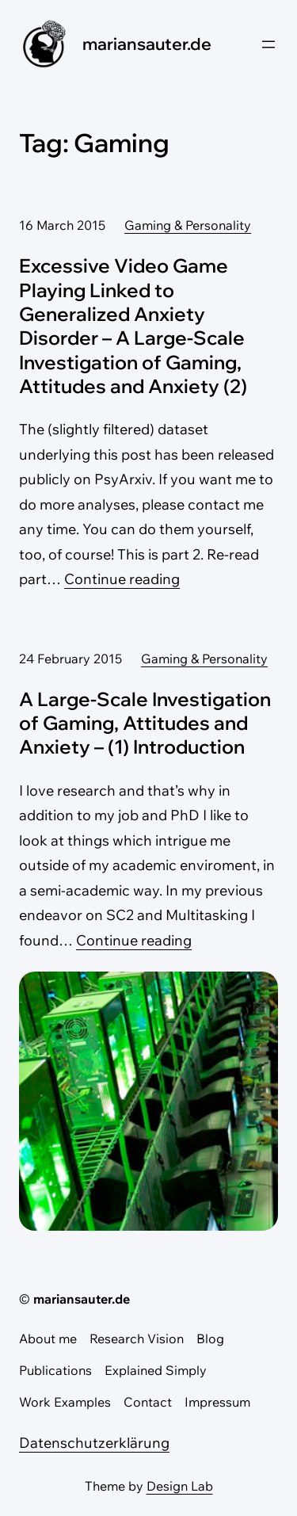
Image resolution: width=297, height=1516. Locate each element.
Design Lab (180, 1486)
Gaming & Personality (187, 225)
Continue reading (122, 579)
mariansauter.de (146, 43)
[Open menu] (268, 44)
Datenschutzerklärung (94, 1443)
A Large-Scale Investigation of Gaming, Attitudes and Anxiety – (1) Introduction (145, 723)
